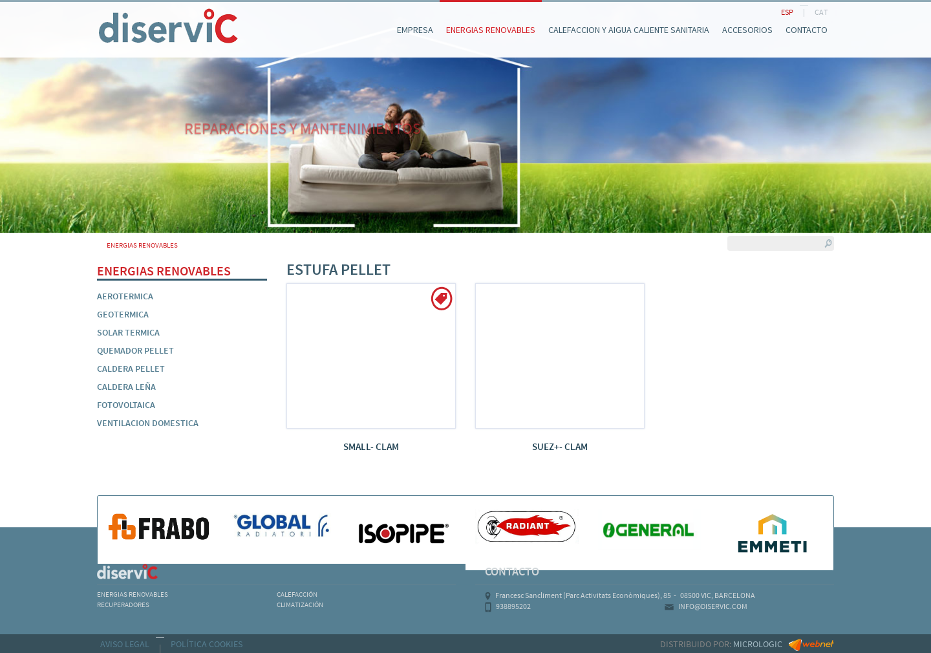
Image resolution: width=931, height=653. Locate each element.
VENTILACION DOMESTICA (147, 423)
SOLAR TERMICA (128, 332)
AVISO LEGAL (124, 644)
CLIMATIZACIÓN (300, 604)
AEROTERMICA (125, 296)
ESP (787, 12)
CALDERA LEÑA (126, 386)
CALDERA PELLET (131, 368)
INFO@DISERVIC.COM (712, 606)
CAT (821, 12)
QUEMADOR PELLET (135, 350)
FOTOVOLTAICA (126, 405)
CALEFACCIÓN (297, 594)
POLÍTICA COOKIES (206, 644)
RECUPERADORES (123, 604)
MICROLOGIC (757, 644)
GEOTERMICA (123, 314)
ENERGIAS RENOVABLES (132, 594)
